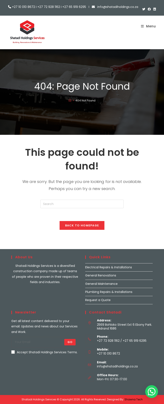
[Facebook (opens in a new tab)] (149, 9)
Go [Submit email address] (69, 342)
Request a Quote (98, 300)
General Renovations (100, 275)
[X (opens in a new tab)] (143, 9)
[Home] (70, 100)
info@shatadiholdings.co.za (117, 366)
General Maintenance (101, 284)
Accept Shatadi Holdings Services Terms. (44, 352)
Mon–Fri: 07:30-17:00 (112, 379)
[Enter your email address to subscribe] (45, 342)
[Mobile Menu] (148, 26)
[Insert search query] (82, 204)
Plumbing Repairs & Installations (108, 292)
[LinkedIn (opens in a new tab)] (154, 9)
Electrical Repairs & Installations (108, 267)
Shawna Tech (133, 399)
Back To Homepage (82, 225)
